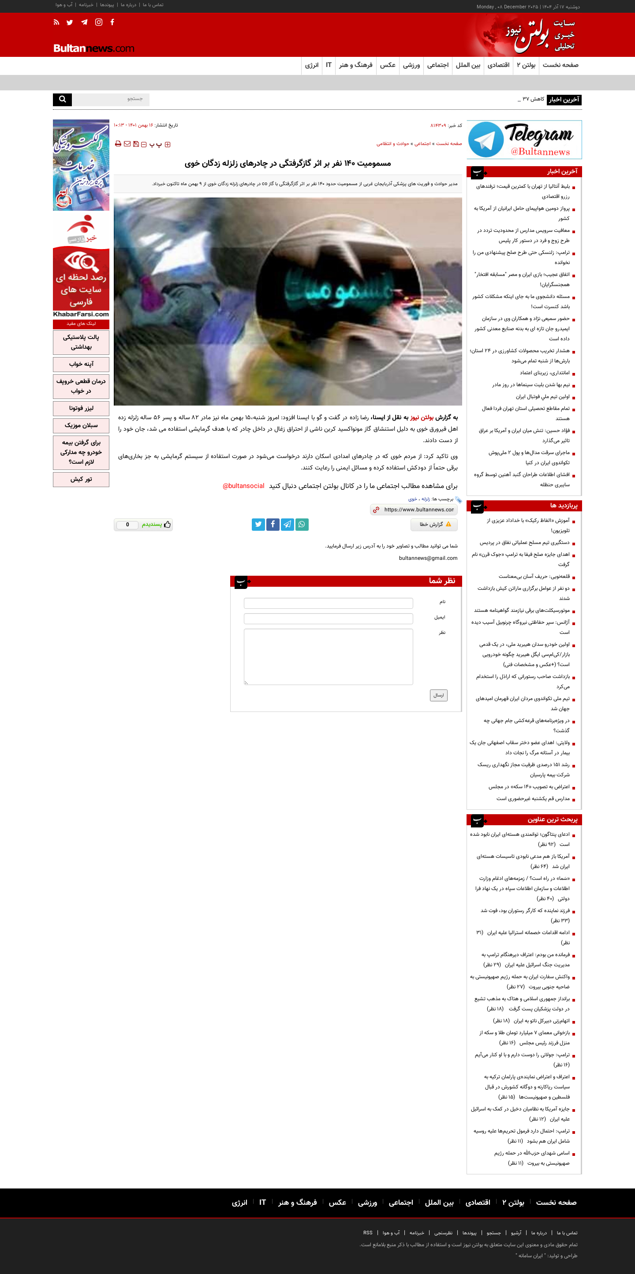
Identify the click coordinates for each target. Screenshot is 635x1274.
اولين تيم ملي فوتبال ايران (543, 397)
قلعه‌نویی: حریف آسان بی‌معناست (534, 577)
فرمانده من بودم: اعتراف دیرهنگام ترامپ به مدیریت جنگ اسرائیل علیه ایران (526, 960)
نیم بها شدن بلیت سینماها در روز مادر (531, 385)
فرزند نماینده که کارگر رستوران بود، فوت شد (524, 916)
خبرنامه (86, 5)
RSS (368, 1233)
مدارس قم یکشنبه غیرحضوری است (533, 799)
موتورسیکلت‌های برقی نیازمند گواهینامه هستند (522, 611)
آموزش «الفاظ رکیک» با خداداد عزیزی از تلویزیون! (528, 526)
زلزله (426, 499)
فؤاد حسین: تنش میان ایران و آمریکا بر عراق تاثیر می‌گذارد (524, 436)
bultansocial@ (244, 486)
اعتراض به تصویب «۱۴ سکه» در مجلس (529, 787)
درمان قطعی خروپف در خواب (81, 386)
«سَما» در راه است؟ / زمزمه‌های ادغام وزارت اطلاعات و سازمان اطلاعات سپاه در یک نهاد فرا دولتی (522, 889)
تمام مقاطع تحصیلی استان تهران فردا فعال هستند (526, 414)
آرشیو (516, 1233)
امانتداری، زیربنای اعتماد (545, 373)
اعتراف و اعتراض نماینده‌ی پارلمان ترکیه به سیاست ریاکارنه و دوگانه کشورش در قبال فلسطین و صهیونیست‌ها (527, 1087)
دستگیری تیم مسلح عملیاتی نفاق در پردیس (524, 543)
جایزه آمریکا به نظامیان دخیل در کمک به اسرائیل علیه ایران (520, 1114)
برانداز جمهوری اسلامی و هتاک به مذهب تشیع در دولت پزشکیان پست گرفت (522, 1004)
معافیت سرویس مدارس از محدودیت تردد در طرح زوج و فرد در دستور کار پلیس (523, 236)
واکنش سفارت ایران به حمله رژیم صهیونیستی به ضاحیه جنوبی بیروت (520, 982)
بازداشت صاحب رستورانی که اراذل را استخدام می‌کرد (523, 682)
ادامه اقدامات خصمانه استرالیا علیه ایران (523, 938)
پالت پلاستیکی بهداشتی (81, 342)
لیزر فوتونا (81, 408)
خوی (412, 499)
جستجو (494, 1233)
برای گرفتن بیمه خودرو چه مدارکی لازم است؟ (81, 452)
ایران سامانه (531, 1256)
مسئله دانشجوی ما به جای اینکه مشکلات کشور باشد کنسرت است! (521, 302)
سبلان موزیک (81, 426)
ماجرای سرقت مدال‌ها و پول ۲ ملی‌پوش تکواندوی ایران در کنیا (529, 458)
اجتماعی (423, 144)
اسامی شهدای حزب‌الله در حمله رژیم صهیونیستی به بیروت (532, 1158)
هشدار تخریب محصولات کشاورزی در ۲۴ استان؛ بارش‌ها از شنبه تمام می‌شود (520, 356)
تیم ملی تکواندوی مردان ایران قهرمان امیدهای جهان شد (523, 704)
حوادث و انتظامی (393, 144)
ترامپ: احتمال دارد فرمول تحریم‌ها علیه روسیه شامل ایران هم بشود (522, 1136)
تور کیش (81, 479)
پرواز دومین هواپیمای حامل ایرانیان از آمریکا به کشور (522, 214)
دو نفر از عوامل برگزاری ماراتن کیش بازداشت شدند (524, 594)
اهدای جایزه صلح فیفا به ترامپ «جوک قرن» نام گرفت (521, 560)
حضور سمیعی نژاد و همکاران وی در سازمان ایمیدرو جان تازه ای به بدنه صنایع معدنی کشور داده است (522, 329)
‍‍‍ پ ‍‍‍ (156, 144)
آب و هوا (64, 5)
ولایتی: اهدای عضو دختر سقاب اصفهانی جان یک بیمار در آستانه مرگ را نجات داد (520, 748)
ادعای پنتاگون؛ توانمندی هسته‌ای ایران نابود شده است (520, 840)
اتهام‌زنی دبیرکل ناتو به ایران (531, 1021)
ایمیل (439, 617)
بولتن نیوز (421, 418)
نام (442, 602)
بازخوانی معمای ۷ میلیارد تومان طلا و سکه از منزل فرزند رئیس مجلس (524, 1038)
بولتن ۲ (526, 65)
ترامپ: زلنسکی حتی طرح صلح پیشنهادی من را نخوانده (521, 258)
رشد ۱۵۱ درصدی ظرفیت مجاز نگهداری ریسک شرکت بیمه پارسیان (524, 770)
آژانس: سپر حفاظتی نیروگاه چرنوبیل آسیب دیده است (520, 627)
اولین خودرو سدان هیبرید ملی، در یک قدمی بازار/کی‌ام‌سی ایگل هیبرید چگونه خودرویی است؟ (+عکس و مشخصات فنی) (524, 655)
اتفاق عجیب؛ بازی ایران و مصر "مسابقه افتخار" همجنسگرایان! (522, 280)
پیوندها (107, 5)
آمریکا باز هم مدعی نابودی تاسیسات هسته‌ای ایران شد (523, 862)
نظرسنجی (443, 1233)
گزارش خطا (435, 525)
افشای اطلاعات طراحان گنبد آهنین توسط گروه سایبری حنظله (522, 480)
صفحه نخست (561, 65)
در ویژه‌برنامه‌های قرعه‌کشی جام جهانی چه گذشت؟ (527, 726)
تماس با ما (153, 5)
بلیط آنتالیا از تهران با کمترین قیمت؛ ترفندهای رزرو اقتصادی (523, 192)
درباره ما (128, 5)
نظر (442, 633)
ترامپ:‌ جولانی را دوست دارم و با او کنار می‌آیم (521, 1060)
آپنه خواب (81, 364)
